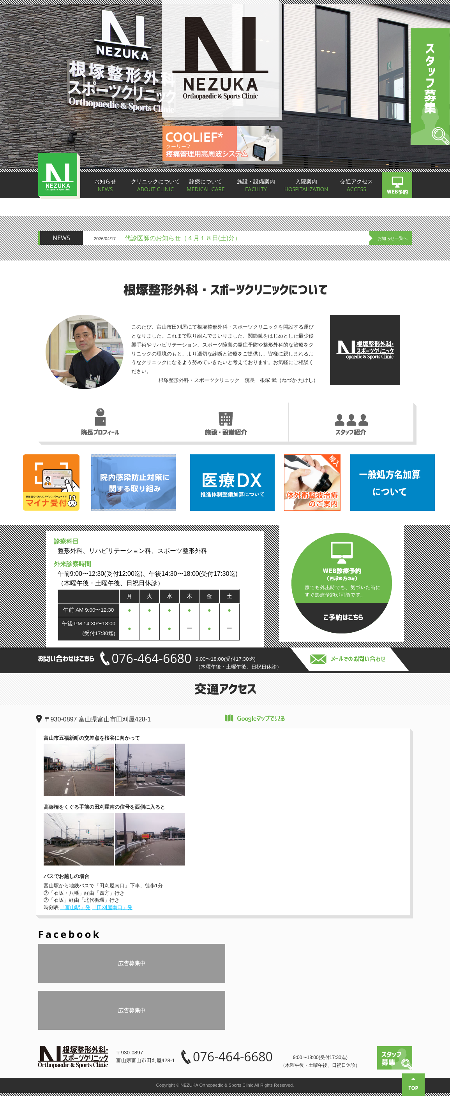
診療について (205, 185)
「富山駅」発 (75, 907)
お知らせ (105, 185)
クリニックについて (155, 185)
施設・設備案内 (256, 185)
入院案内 (306, 185)
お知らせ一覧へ (393, 238)
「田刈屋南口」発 (112, 907)
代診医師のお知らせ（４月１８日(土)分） (183, 237)
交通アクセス (356, 185)
